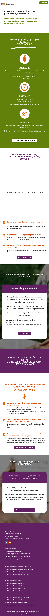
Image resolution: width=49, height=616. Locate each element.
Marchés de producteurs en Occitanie (14, 600)
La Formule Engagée (11, 536)
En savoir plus (24, 333)
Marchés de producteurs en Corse (13, 580)
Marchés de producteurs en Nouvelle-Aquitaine (17, 597)
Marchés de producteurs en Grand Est (14, 583)
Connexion (44, 2)
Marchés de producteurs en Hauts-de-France (16, 585)
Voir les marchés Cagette (24, 447)
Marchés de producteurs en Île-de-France (15, 588)
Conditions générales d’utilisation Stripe (17, 556)
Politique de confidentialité (13, 551)
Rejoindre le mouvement (24, 510)
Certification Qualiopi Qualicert (15, 559)
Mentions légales (10, 548)
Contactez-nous (10, 531)
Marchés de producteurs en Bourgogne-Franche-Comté (19, 569)
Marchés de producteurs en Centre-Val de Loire (17, 574)
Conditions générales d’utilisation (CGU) (17, 554)
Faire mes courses (24, 257)
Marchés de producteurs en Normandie (15, 591)
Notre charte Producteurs (13, 533)
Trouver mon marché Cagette (24, 140)
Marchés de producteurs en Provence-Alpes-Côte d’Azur (19, 605)
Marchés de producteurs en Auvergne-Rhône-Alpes (18, 566)
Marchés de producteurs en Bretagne (14, 571)
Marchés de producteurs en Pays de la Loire (16, 602)
